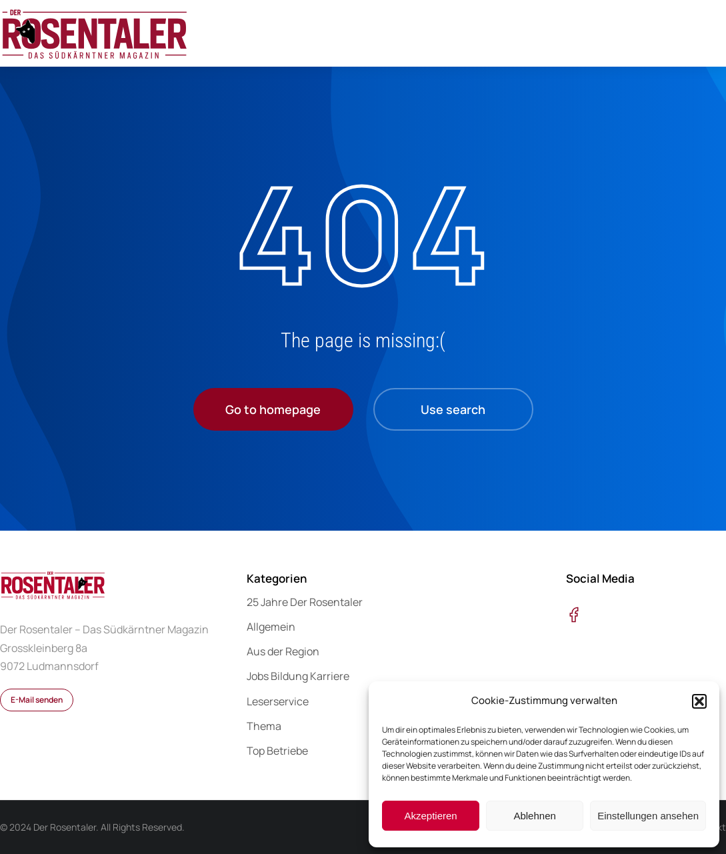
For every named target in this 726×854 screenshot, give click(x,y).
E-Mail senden (37, 699)
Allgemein (271, 626)
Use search (453, 409)
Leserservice (278, 701)
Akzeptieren (430, 815)
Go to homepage (273, 409)
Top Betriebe (277, 750)
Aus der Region (283, 651)
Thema (264, 726)
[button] (699, 701)
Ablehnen (534, 815)
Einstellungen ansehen (648, 815)
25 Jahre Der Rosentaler (305, 602)
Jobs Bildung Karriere (298, 676)
